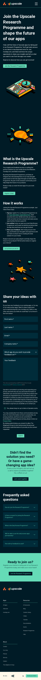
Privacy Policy (6, 384)
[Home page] (18, 3)
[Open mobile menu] (36, 4)
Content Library (27, 612)
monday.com (6, 612)
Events (25, 627)
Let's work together (20, 479)
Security (5, 657)
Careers (5, 661)
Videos (25, 616)
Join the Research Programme (15, 66)
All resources (26, 605)
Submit (20, 436)
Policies (5, 654)
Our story (5, 650)
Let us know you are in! (11, 248)
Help (24, 634)
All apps (5, 605)
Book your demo (31, 675)
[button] (20, 352)
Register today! (9, 193)
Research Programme (28, 630)
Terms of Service (17, 384)
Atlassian (5, 608)
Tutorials (25, 619)
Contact (5, 646)
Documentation (27, 623)
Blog (24, 608)
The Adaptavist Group (8, 665)
